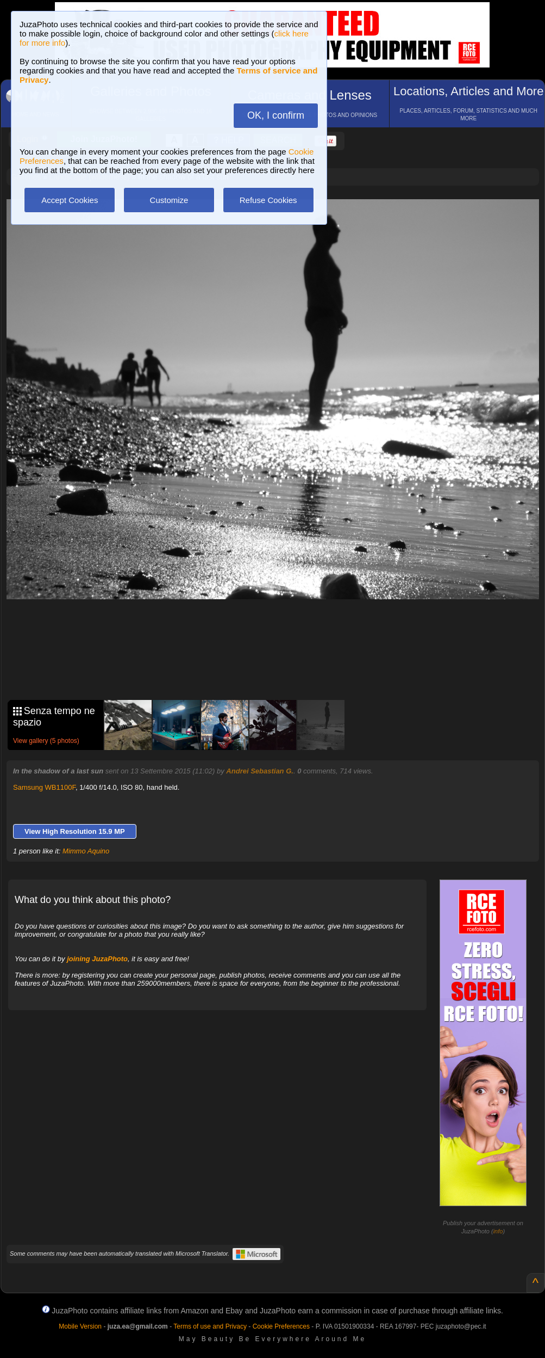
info (498, 1231)
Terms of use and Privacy (210, 1326)
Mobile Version (80, 1326)
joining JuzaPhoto (97, 959)
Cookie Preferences (281, 1326)
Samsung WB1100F (44, 787)
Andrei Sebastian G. (259, 771)
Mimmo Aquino (85, 851)
